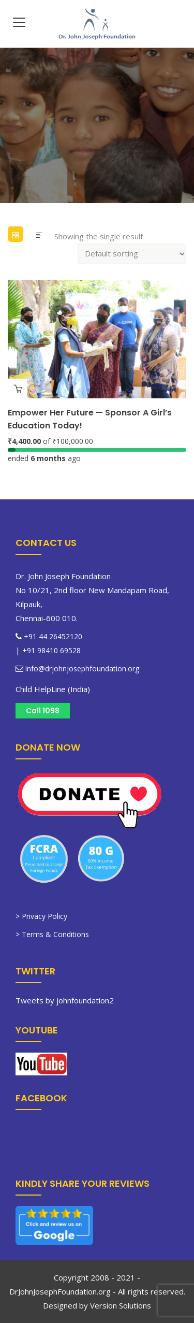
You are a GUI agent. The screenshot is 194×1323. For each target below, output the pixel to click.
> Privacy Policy (41, 916)
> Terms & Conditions (52, 934)
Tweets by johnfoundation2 (65, 1000)
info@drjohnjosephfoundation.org (81, 668)
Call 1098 (42, 711)
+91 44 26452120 (53, 636)
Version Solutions (120, 1305)
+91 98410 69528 (51, 650)
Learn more (17, 388)
